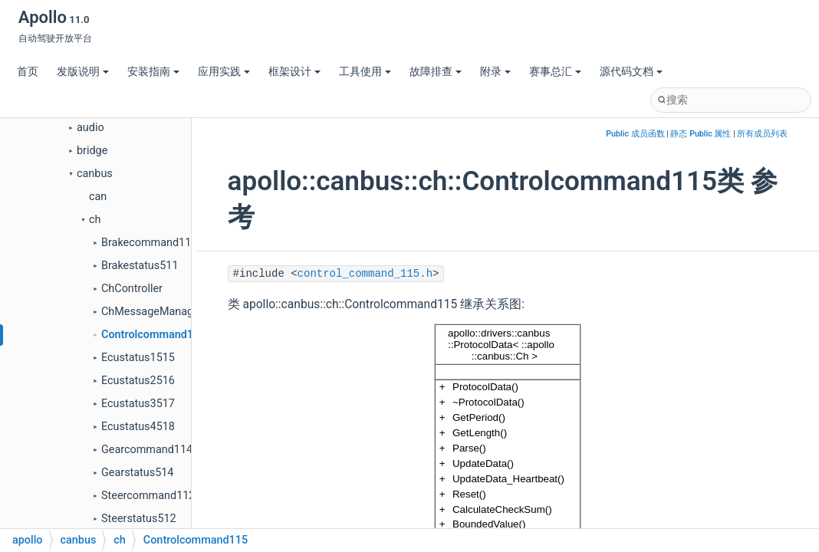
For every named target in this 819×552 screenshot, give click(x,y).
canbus (95, 173)
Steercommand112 (148, 495)
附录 (495, 71)
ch (94, 219)
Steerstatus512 (138, 518)
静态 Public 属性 (700, 134)
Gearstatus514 (137, 472)
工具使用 (365, 71)
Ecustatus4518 (138, 426)
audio (90, 127)
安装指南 (153, 71)
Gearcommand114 (146, 449)
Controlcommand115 (153, 334)
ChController (132, 288)
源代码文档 (631, 71)
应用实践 (224, 71)
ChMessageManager (152, 311)
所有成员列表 (762, 134)
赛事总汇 (555, 71)
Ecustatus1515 (138, 357)
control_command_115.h (365, 274)
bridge (92, 150)
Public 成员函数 (635, 134)
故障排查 (436, 71)
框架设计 (294, 71)
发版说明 (83, 71)
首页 (27, 71)
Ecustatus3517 (138, 403)
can (98, 196)
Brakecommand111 (149, 242)
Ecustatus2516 (138, 380)
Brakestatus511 (139, 265)
